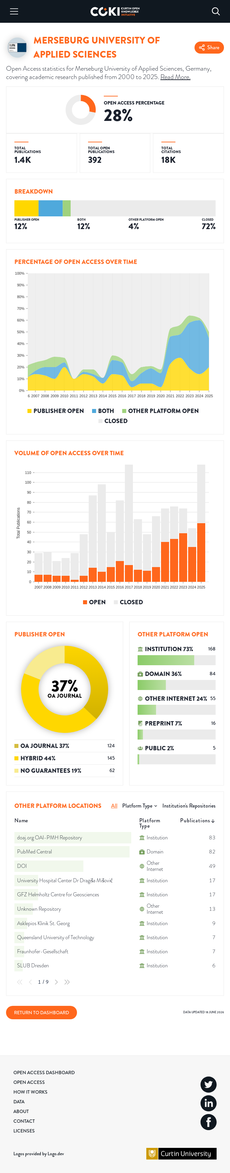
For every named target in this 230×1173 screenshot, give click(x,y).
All (114, 806)
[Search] (216, 11)
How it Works (30, 1092)
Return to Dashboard (41, 1012)
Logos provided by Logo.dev (38, 1153)
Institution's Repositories (189, 806)
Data (18, 1101)
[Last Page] (67, 982)
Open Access (29, 1082)
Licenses (24, 1130)
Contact (24, 1121)
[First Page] (19, 982)
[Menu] (14, 11)
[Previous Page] (30, 982)
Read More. (175, 76)
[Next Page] (56, 982)
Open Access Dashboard (44, 1072)
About (21, 1111)
